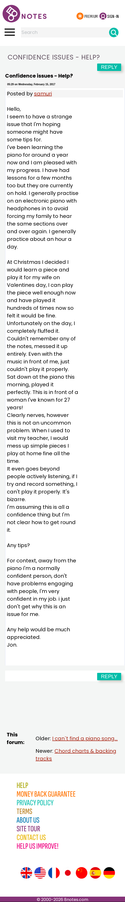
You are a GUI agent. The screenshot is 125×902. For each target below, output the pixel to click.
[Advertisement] (65, 712)
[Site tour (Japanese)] (67, 873)
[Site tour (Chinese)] (81, 873)
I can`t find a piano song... (85, 738)
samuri (43, 93)
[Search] (114, 32)
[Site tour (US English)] (40, 873)
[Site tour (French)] (54, 873)
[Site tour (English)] (26, 873)
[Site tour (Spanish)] (95, 873)
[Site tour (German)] (109, 873)
